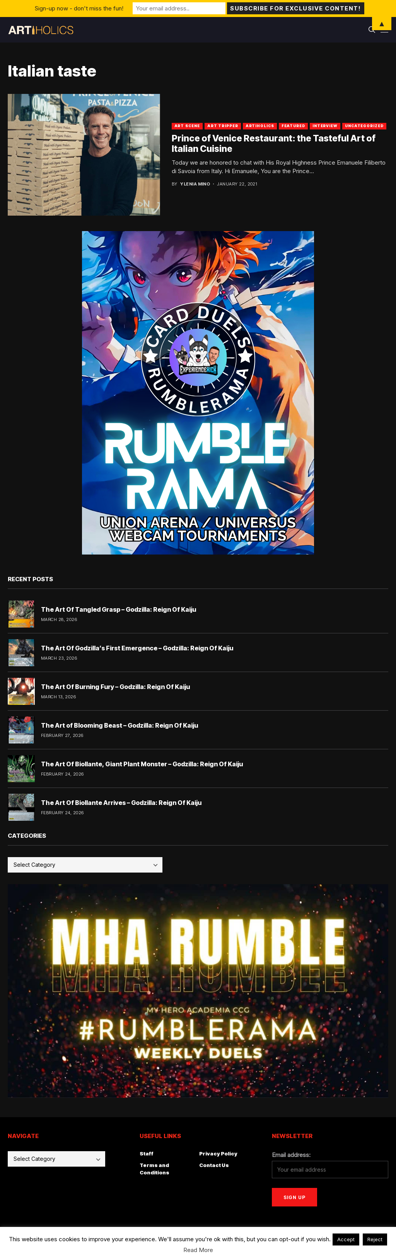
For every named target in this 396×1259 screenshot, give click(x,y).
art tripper (222, 126)
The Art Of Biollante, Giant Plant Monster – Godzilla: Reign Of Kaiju (142, 764)
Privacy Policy (218, 1153)
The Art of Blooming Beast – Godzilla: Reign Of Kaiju (119, 725)
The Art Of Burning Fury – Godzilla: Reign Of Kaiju (115, 687)
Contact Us (214, 1165)
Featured (293, 126)
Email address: (291, 1155)
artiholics (260, 126)
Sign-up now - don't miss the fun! (79, 8)
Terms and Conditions (154, 1169)
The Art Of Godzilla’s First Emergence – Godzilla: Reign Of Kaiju (137, 648)
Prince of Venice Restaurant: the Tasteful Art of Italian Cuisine (274, 144)
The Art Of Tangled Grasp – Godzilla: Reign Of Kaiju (118, 609)
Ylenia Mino (195, 184)
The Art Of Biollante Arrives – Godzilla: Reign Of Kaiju (121, 802)
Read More (198, 1250)
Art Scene (187, 126)
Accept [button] (346, 1239)
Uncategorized (364, 126)
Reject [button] (374, 1239)
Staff (147, 1153)
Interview (325, 126)
